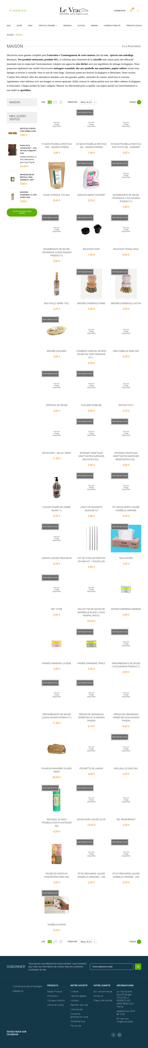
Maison (94, 26)
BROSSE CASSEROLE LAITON (126, 303)
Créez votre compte (103, 1000)
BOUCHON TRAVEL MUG (126, 249)
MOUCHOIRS (126, 558)
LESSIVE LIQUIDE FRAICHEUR (57, 558)
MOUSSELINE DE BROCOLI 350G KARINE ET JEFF (27, 177)
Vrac (30, 26)
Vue (43, 102)
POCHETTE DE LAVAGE (91, 768)
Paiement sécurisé (79, 1005)
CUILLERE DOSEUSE (91, 405)
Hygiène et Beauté (112, 26)
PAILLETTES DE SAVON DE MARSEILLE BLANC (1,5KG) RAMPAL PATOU (91, 612)
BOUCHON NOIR (91, 249)
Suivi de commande (103, 991)
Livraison (74, 991)
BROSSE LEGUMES (56, 351)
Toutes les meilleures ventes (22, 212)
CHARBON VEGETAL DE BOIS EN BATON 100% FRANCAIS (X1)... (91, 354)
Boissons (67, 26)
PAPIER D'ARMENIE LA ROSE (56, 663)
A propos (74, 1000)
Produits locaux (134, 26)
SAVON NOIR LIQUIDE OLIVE (91, 819)
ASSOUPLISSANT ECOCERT (91, 195)
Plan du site (75, 1026)
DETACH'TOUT (126, 405)
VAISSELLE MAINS (56, 924)
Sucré (19, 26)
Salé (9, 26)
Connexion (98, 996)
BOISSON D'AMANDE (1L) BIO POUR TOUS (28, 194)
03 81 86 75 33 (18, 11)
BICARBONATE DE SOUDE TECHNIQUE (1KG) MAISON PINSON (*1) (126, 198)
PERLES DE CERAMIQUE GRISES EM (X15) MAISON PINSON (91, 717)
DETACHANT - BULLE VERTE (56, 453)
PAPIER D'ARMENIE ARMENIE (126, 609)
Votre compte (102, 985)
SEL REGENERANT (126, 819)
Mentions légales (78, 996)
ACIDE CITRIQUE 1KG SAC (56, 195)
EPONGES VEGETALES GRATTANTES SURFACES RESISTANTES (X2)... (126, 456)
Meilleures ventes (55, 1005)
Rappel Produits (54, 991)
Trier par (72, 102)
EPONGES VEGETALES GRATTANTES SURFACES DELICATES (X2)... (91, 456)
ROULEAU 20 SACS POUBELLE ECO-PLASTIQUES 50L (57, 822)
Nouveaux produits (56, 1000)
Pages (133, 102)
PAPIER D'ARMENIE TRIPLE (91, 663)
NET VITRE (56, 609)
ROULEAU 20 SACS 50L (126, 768)
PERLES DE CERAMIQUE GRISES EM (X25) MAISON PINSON (126, 717)
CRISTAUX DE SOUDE (56, 405)
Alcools (81, 26)
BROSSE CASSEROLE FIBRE (91, 303)
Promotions (52, 996)
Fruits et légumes (47, 26)
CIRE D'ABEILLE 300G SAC (126, 351)
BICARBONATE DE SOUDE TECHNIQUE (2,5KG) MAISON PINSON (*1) (56, 252)
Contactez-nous (77, 1021)
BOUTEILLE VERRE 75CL (56, 303)
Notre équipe (76, 1009)
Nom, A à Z (89, 102)
